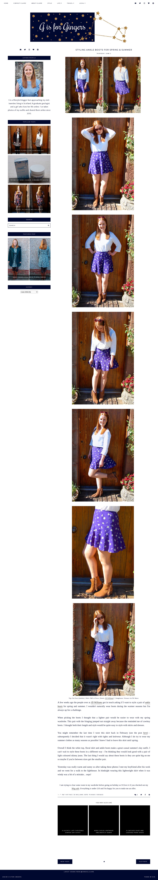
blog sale (75, 788)
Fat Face (69, 794)
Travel (70, 3)
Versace (99, 794)
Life (58, 3)
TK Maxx (92, 794)
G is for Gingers (14, 877)
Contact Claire (19, 3)
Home (6, 3)
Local (81, 3)
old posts (143, 861)
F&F (63, 794)
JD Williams (109, 698)
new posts (65, 861)
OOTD (86, 794)
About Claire (36, 3)
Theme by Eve (149, 877)
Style (49, 3)
